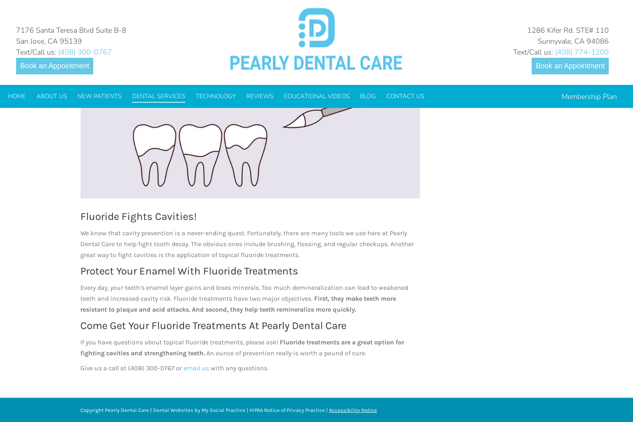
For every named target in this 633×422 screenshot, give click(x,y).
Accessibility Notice (353, 410)
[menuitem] (17, 96)
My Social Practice (222, 410)
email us (196, 368)
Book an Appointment (54, 66)
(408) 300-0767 (85, 52)
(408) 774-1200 (582, 52)
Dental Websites (173, 410)
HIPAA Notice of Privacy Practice (287, 410)
